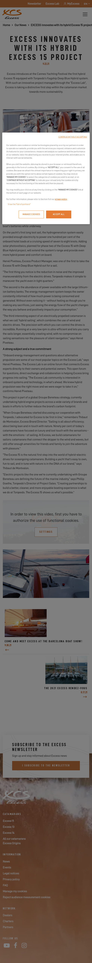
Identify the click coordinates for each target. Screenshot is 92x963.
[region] (46, 178)
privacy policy (61, 199)
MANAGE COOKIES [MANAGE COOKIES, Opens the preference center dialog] (31, 214)
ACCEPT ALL (59, 214)
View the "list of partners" (19, 204)
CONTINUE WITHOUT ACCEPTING (72, 137)
